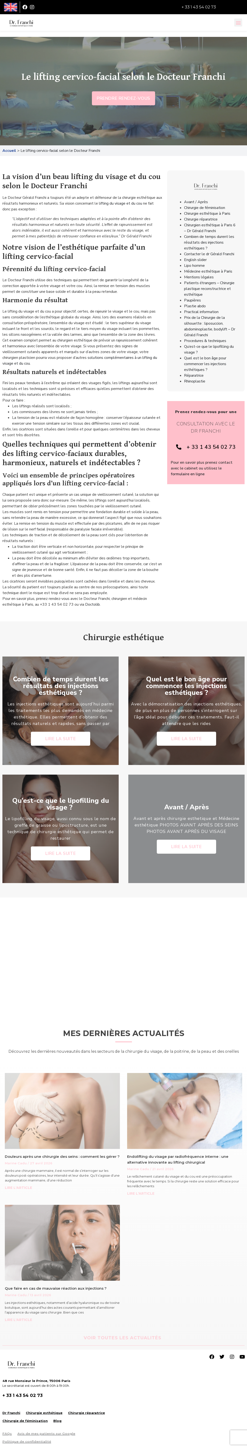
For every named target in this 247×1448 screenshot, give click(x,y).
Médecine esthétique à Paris (208, 271)
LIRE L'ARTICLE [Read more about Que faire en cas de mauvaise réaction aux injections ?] (18, 1320)
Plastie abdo (195, 306)
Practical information (201, 312)
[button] (238, 23)
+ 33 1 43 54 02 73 (198, 7)
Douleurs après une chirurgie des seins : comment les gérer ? (62, 1156)
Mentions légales (199, 277)
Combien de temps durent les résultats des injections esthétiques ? (209, 242)
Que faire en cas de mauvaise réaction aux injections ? (56, 1288)
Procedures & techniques (205, 340)
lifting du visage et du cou (120, 203)
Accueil (9, 150)
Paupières (192, 300)
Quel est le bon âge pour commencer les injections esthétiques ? (205, 363)
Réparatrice (194, 375)
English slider (195, 259)
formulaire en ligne (188, 474)
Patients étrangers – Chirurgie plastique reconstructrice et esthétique (209, 288)
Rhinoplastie (194, 381)
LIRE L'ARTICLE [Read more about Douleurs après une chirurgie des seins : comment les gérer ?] (18, 1188)
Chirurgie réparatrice (201, 219)
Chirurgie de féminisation (204, 207)
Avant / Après (196, 202)
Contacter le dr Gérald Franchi (209, 254)
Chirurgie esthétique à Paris (207, 213)
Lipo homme (194, 265)
